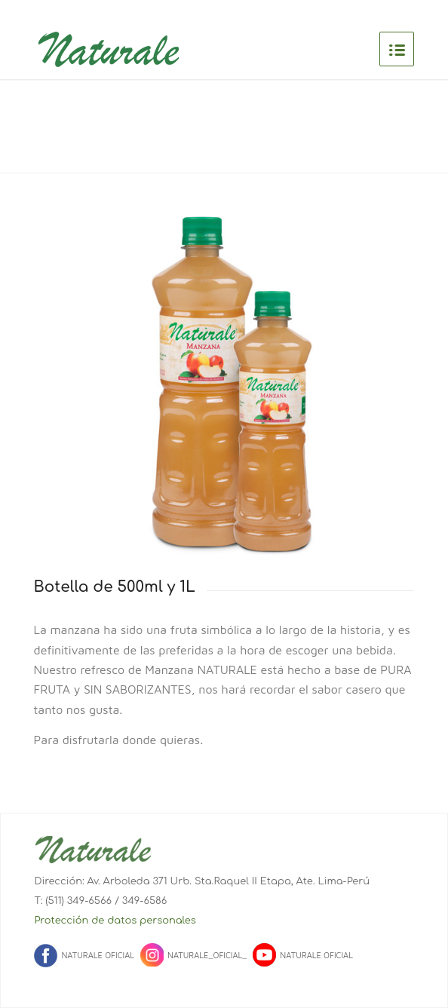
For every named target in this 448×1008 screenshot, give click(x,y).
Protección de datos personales (114, 920)
